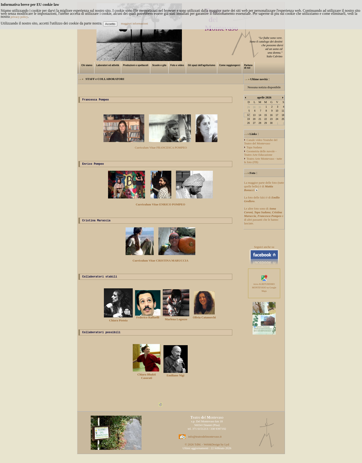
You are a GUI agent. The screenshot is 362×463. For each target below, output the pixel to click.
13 (254, 115)
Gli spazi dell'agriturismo (201, 65)
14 (260, 115)
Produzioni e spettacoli (135, 65)
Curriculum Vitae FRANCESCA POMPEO (161, 148)
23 (271, 119)
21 (260, 119)
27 (254, 123)
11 (283, 111)
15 (265, 115)
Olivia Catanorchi (204, 319)
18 (283, 115)
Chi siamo (86, 65)
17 (277, 115)
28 (260, 123)
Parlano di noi (248, 66)
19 (248, 119)
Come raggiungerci (229, 65)
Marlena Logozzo (176, 320)
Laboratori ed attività (107, 65)
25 (283, 119)
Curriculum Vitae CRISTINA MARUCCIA (160, 262)
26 (248, 123)
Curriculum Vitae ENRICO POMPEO (160, 205)
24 (277, 119)
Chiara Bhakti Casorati (146, 378)
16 (271, 115)
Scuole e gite (159, 65)
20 (254, 119)
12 (248, 115)
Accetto (110, 24)
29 (265, 123)
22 (265, 119)
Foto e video (177, 65)
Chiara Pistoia (118, 322)
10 (277, 111)
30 (271, 123)
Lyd (226, 448)
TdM (197, 448)
